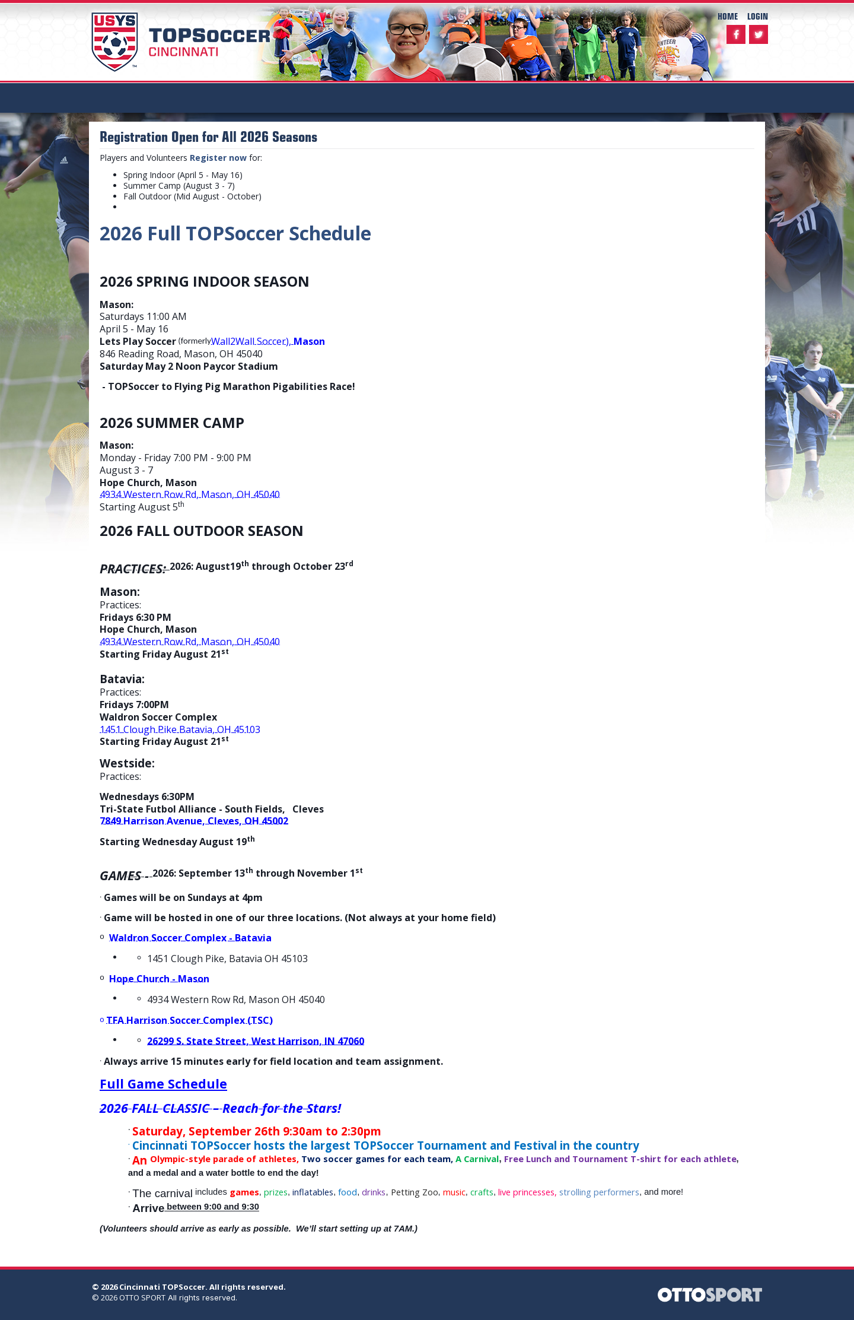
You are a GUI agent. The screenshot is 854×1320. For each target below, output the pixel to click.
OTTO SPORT (142, 1297)
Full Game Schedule (163, 1083)
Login (757, 15)
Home (728, 15)
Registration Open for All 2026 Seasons (208, 136)
